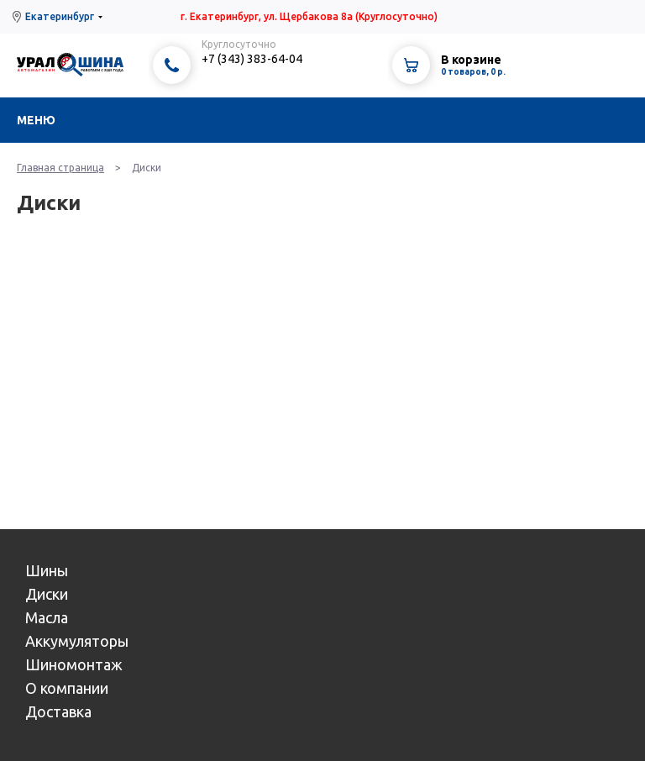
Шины (46, 570)
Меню (36, 120)
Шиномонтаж (74, 664)
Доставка (58, 711)
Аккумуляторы (76, 640)
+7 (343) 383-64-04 (252, 59)
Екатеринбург (59, 16)
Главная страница (60, 167)
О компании (66, 687)
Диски (46, 593)
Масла (46, 617)
